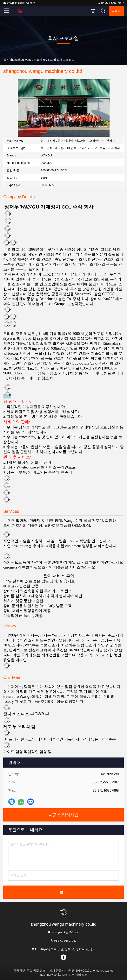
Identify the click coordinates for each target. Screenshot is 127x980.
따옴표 (116, 10)
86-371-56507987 (110, 3)
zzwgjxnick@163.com (19, 3)
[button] (43, 132)
